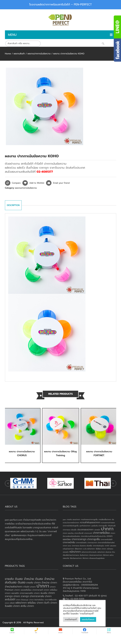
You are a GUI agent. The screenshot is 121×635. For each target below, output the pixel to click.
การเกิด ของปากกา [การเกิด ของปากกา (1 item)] (73, 519)
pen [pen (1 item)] (64, 519)
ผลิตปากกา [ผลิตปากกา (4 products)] (21, 603)
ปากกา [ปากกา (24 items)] (107, 528)
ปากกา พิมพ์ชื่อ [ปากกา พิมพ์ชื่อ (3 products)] (40, 593)
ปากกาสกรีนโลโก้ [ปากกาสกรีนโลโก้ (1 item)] (106, 539)
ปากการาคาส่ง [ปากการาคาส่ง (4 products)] (37, 596)
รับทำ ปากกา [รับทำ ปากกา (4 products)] (50, 603)
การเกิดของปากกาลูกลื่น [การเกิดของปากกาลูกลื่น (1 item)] (89, 519)
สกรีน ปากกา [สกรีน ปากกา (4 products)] (27, 606)
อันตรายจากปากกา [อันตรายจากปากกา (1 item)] (95, 555)
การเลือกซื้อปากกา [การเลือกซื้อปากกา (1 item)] (105, 519)
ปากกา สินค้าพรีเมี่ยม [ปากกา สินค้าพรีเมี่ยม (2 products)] (36, 599)
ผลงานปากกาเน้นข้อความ (39, 53)
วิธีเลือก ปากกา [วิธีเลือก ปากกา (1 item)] (101, 549)
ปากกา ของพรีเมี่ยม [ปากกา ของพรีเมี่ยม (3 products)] (23, 589)
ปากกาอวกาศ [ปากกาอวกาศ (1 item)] (92, 542)
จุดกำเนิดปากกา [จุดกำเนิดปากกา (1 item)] (84, 525)
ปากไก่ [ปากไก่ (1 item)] (107, 545)
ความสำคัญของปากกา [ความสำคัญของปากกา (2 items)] (90, 522)
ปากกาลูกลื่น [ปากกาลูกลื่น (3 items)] (93, 539)
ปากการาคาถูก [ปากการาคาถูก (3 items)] (79, 539)
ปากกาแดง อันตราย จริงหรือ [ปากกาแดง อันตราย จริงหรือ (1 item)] (82, 545)
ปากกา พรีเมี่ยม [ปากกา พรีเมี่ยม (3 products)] (50, 589)
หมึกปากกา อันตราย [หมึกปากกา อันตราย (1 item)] (104, 552)
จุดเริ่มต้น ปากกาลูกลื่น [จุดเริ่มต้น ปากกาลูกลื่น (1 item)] (99, 525)
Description (13, 205)
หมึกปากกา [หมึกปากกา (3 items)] (75, 552)
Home (8, 53)
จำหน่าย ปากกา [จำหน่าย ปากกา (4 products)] (49, 583)
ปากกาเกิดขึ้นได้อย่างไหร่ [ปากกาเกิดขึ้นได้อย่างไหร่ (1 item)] (106, 542)
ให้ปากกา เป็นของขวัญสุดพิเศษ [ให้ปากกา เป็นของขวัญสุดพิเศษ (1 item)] (93, 558)
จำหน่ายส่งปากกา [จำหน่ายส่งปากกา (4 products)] (14, 587)
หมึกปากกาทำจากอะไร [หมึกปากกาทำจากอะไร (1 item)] (89, 552)
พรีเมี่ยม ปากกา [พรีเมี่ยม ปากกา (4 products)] (35, 603)
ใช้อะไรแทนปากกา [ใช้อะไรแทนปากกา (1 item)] (76, 558)
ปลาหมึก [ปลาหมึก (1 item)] (97, 529)
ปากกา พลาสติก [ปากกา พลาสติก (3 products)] (12, 593)
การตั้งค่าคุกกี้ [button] (71, 619)
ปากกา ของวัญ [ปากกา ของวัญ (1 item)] (68, 533)
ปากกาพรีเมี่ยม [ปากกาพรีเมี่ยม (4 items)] (101, 533)
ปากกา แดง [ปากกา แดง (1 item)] (67, 545)
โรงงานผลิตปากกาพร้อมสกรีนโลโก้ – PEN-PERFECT (60, 4)
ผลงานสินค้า (19, 53)
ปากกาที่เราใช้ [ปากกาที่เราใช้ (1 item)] (78, 533)
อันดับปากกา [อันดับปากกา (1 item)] (84, 555)
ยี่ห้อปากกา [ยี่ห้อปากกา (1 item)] (78, 549)
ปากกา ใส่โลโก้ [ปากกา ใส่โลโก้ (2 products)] (10, 603)
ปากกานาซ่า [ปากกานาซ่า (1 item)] (88, 533)
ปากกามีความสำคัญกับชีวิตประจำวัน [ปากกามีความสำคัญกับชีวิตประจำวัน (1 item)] (93, 536)
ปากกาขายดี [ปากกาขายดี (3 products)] (37, 589)
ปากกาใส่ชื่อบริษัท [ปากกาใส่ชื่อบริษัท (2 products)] (51, 599)
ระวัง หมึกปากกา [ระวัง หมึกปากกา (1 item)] (89, 549)
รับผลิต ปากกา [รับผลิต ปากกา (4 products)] (12, 606)
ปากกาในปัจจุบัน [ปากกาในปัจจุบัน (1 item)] (98, 545)
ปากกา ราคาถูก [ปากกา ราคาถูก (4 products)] (21, 596)
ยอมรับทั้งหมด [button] (88, 619)
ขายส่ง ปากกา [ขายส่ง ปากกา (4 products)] (33, 583)
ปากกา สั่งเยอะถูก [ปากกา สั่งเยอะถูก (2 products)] (22, 599)
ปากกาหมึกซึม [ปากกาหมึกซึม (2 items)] (69, 542)
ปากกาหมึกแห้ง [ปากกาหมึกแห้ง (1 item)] (81, 542)
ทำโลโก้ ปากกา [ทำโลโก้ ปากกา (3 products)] (29, 586)
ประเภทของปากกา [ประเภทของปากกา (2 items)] (85, 529)
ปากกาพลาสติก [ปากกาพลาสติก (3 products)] (26, 593)
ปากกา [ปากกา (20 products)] (43, 586)
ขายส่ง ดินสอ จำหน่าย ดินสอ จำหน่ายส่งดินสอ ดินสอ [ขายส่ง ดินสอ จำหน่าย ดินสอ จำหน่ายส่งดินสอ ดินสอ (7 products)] (29, 580)
